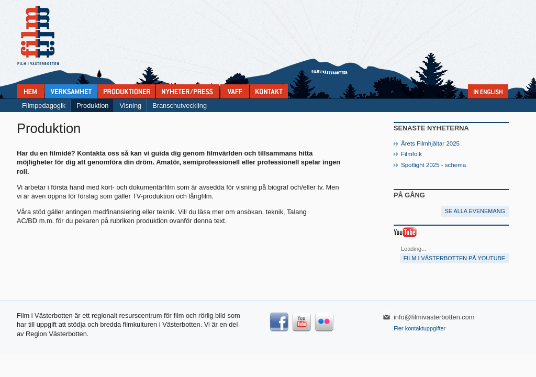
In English (488, 91)
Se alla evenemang (475, 211)
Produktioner (126, 91)
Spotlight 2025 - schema (433, 165)
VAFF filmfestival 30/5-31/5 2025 (234, 91)
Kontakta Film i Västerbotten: (269, 91)
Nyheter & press (187, 91)
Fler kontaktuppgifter (419, 328)
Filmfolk (411, 154)
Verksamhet (71, 91)
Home (30, 91)
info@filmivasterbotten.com (434, 317)
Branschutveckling (179, 105)
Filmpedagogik (43, 105)
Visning (130, 105)
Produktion (92, 105)
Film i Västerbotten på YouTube (454, 258)
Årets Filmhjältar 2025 (430, 143)
